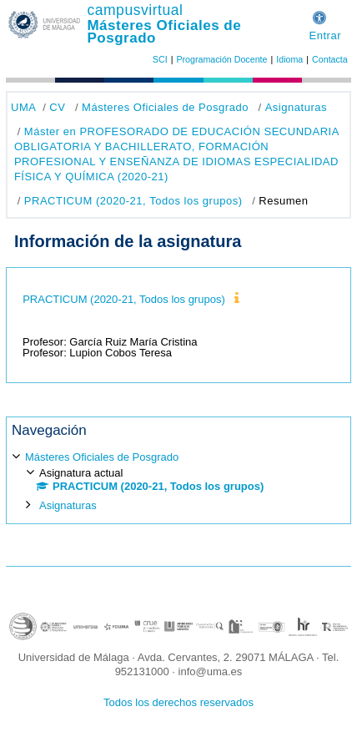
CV (57, 107)
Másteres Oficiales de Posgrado (164, 32)
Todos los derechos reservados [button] (178, 702)
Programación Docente (221, 59)
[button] (319, 15)
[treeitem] (178, 480)
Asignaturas (296, 107)
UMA (23, 107)
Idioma (289, 59)
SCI (160, 59)
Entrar (325, 35)
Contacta (330, 59)
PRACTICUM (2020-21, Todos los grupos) (133, 200)
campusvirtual (135, 10)
